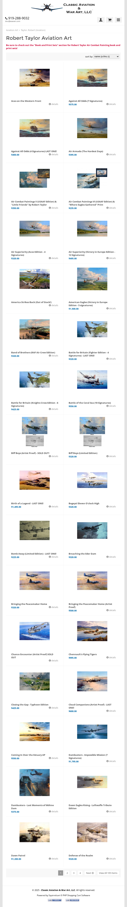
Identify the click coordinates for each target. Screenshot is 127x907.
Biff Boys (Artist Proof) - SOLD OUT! (30, 453)
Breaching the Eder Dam (82, 553)
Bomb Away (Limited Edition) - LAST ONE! (33, 553)
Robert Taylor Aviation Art (39, 38)
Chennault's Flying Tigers (83, 654)
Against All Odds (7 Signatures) (85, 101)
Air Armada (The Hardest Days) (86, 151)
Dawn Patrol (18, 855)
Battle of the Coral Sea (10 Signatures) (90, 402)
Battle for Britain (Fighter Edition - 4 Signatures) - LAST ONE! (89, 354)
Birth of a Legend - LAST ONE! (27, 503)
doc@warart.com (12, 21)
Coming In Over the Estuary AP (28, 754)
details (54, 104)
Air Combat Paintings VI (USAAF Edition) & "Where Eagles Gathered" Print (92, 203)
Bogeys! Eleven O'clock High (84, 503)
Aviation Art (12, 30)
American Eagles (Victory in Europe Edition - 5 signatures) (88, 304)
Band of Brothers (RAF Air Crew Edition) (33, 352)
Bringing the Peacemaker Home (29, 604)
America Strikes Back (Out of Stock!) (31, 302)
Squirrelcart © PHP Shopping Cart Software (69, 895)
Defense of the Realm (81, 855)
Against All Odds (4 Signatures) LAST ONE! (34, 151)
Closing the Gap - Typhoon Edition (29, 704)
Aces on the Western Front (26, 101)
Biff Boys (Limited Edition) (83, 453)
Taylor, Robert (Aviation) (33, 30)
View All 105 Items (108, 873)
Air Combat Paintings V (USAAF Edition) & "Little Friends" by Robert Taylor (34, 203)
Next (88, 873)
